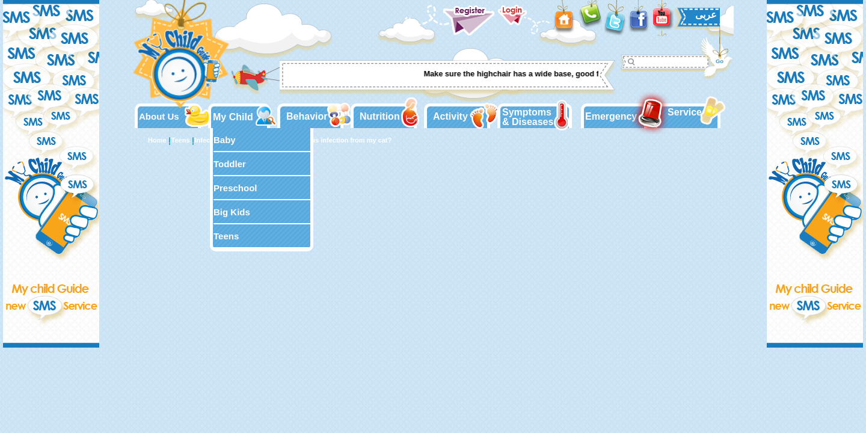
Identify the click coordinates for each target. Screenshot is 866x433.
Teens (226, 236)
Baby (224, 140)
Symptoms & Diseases (527, 117)
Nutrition (380, 116)
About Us (159, 116)
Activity (450, 116)
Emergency (611, 116)
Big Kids (231, 212)
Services (687, 112)
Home (157, 140)
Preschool (235, 188)
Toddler (229, 164)
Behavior (306, 116)
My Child (233, 117)
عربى (706, 15)
